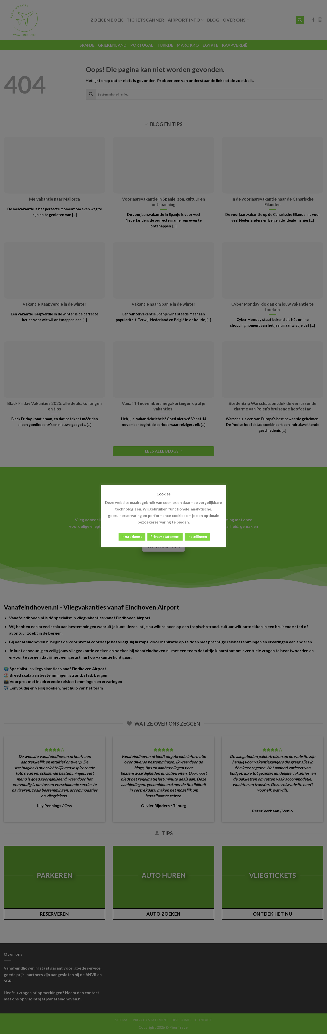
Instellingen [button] (197, 537)
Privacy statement (165, 537)
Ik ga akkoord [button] (132, 537)
